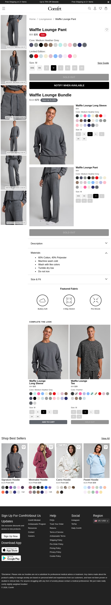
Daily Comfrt (76, 528)
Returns (53, 528)
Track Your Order (57, 524)
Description (69, 243)
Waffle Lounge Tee (79, 382)
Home (32, 19)
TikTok (74, 524)
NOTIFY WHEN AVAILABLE (69, 85)
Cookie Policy (55, 556)
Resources (32, 528)
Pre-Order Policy (56, 544)
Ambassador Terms (57, 536)
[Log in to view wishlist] (100, 8)
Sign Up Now (11, 536)
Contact (31, 532)
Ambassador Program (37, 524)
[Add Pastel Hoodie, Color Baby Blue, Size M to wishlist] (106, 447)
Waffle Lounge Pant (87, 167)
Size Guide (103, 63)
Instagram (75, 520)
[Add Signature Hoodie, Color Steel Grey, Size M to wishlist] (24, 447)
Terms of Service (56, 532)
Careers (31, 536)
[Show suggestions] (101, 521)
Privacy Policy (55, 552)
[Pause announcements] (108, 2)
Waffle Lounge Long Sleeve (91, 105)
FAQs (52, 520)
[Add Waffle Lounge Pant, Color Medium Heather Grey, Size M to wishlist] (107, 30)
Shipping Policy (56, 540)
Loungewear (45, 19)
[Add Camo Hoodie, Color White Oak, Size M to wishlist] (78, 447)
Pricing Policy (55, 548)
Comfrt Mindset (34, 520)
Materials (69, 253)
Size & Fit (69, 279)
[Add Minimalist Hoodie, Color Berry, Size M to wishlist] (51, 447)
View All (105, 438)
